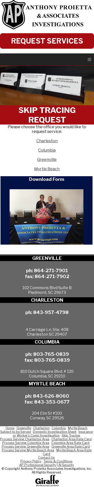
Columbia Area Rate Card (70, 443)
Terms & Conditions (58, 461)
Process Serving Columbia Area (25, 443)
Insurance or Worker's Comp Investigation (53, 433)
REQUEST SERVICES (47, 41)
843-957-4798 (51, 312)
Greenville (47, 159)
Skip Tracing (71, 435)
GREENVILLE (47, 258)
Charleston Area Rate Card (71, 439)
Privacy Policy (30, 461)
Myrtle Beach (47, 169)
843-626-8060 (51, 396)
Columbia (47, 150)
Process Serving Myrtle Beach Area (28, 450)
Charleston (47, 141)
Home (10, 428)
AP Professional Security (37, 465)
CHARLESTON (47, 300)
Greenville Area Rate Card (70, 446)
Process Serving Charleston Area (24, 439)
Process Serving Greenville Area (25, 446)
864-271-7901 (51, 270)
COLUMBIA (47, 342)
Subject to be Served (15, 432)
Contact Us (46, 457)
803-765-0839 (51, 354)
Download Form (46, 179)
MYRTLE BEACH (47, 384)
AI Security (66, 465)
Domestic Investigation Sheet (54, 432)
